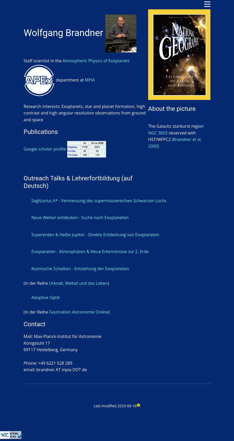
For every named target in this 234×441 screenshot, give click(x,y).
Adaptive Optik (45, 297)
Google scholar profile (65, 149)
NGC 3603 (158, 133)
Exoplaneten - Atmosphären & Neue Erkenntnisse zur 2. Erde (90, 251)
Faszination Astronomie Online (78, 312)
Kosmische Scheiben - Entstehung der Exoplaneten (80, 269)
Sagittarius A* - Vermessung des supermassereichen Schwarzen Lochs (99, 200)
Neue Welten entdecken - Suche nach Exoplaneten (79, 217)
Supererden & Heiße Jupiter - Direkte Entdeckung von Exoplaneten (95, 235)
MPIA (90, 80)
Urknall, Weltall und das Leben (78, 283)
